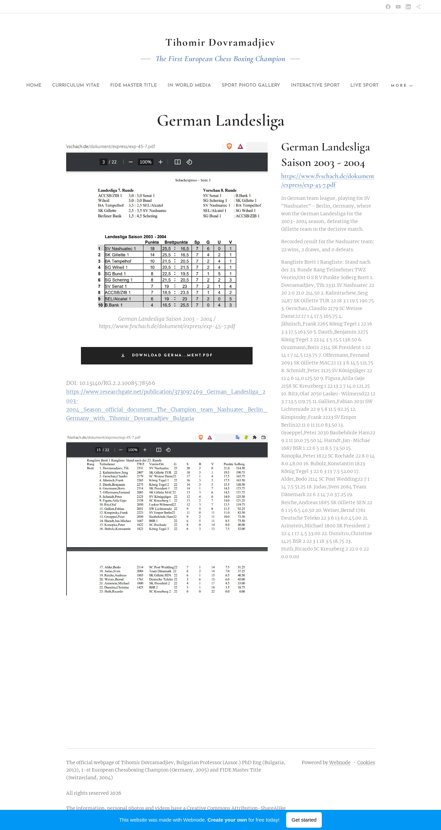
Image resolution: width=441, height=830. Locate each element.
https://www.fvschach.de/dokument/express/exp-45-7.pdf (327, 180)
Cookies (366, 762)
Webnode (340, 762)
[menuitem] (27, 85)
